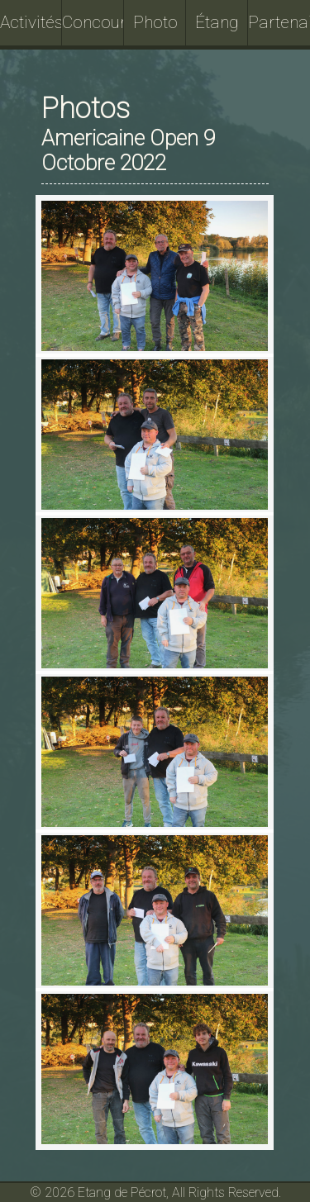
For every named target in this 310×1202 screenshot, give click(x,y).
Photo (155, 22)
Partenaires (279, 22)
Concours (93, 22)
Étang (217, 22)
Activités (31, 22)
